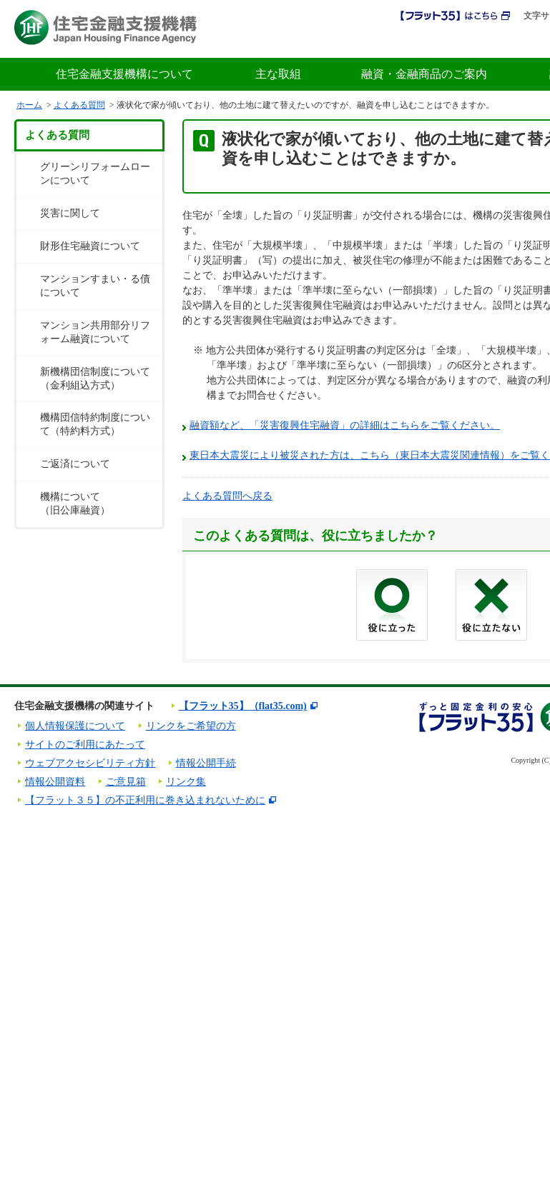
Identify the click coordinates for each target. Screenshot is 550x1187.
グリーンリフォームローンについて (95, 173)
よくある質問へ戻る (227, 496)
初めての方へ (453, 41)
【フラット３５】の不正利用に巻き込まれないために (145, 800)
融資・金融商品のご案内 (424, 74)
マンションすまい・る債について (95, 286)
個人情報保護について (75, 726)
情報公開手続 (206, 763)
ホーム (29, 105)
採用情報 (378, 41)
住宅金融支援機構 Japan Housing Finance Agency (105, 27)
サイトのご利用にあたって (85, 744)
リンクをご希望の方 (191, 726)
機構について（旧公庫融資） (75, 503)
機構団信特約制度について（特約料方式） (95, 424)
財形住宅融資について (90, 246)
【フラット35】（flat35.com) (243, 706)
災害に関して (70, 213)
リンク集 (186, 781)
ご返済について (75, 464)
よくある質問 (79, 105)
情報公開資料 (55, 781)
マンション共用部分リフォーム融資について (95, 332)
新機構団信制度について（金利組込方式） (95, 378)
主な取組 (278, 74)
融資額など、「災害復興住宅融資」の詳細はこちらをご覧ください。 (345, 425)
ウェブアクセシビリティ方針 (90, 763)
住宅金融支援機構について (124, 74)
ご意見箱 (126, 781)
